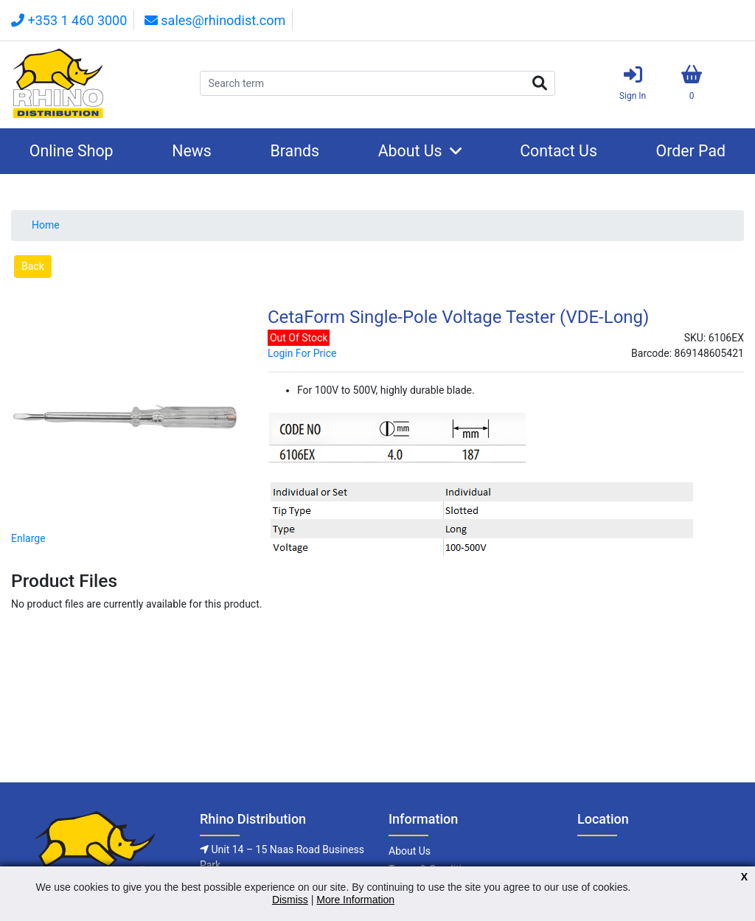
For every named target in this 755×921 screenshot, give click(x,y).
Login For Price (302, 353)
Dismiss (290, 900)
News (192, 151)
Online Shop (71, 151)
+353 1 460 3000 (69, 20)
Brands (294, 151)
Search (539, 83)
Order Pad (691, 151)
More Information (355, 900)
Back (32, 266)
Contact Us (558, 151)
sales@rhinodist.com (215, 20)
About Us (410, 151)
